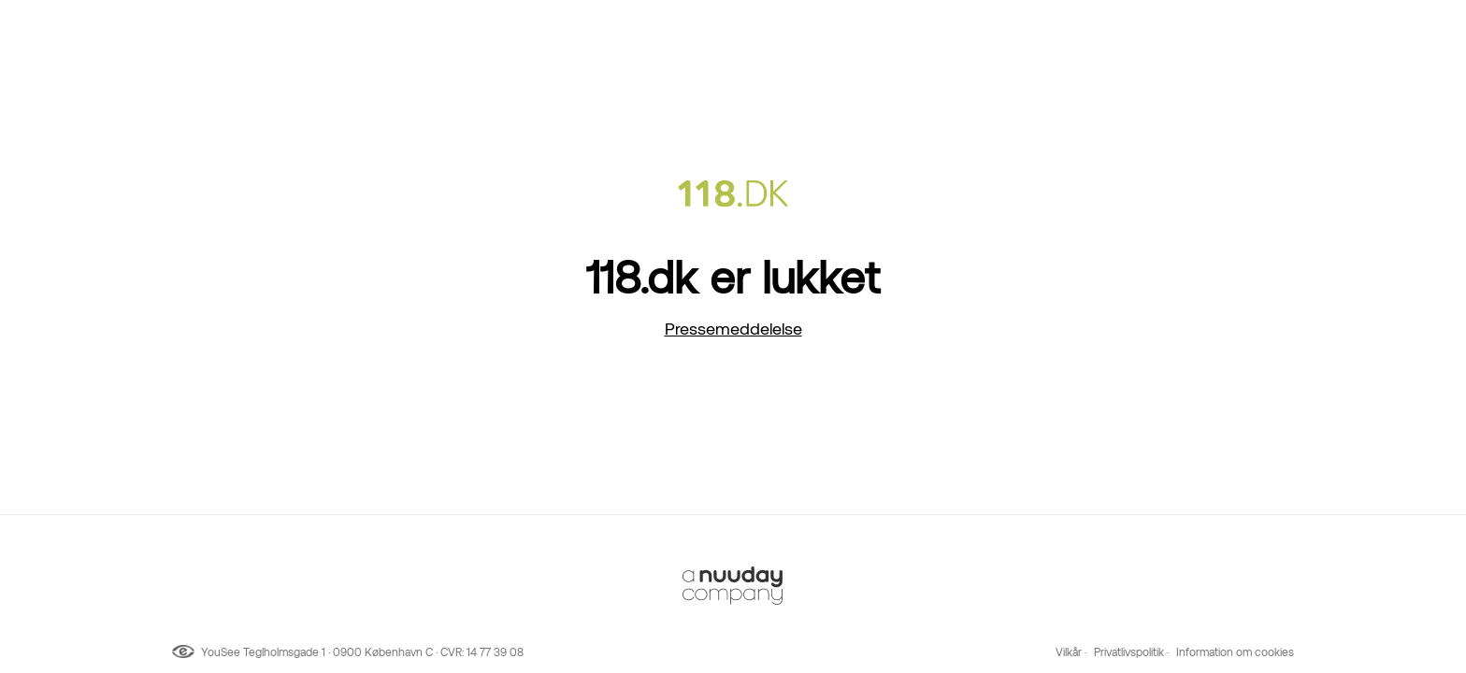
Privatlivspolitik (1129, 652)
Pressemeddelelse (733, 328)
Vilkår (1069, 652)
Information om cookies (1235, 652)
